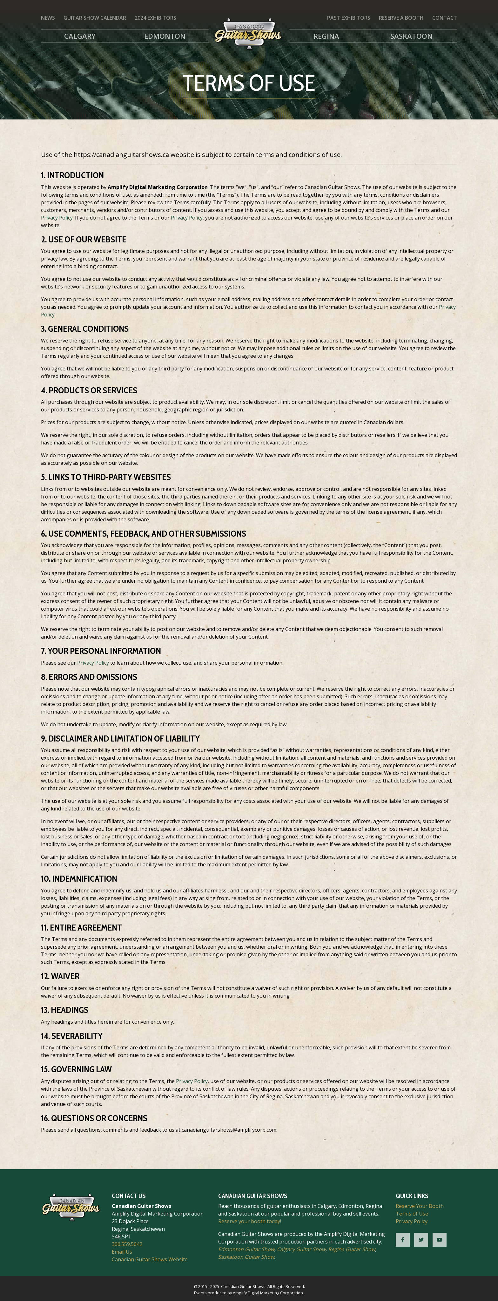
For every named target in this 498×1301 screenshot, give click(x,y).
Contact (444, 17)
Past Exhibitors (348, 17)
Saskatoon (411, 36)
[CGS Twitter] (421, 1240)
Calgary (80, 36)
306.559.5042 (127, 1244)
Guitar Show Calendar (95, 17)
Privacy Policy (57, 217)
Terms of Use (412, 1213)
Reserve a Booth (401, 17)
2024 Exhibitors (155, 17)
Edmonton (164, 36)
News (48, 17)
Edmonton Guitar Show (246, 1249)
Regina (326, 36)
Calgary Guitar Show (301, 1249)
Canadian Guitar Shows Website (150, 1259)
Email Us (122, 1251)
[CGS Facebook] (403, 1240)
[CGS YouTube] (440, 1240)
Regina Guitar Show (351, 1249)
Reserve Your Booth (420, 1206)
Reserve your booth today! (249, 1221)
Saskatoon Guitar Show (246, 1256)
